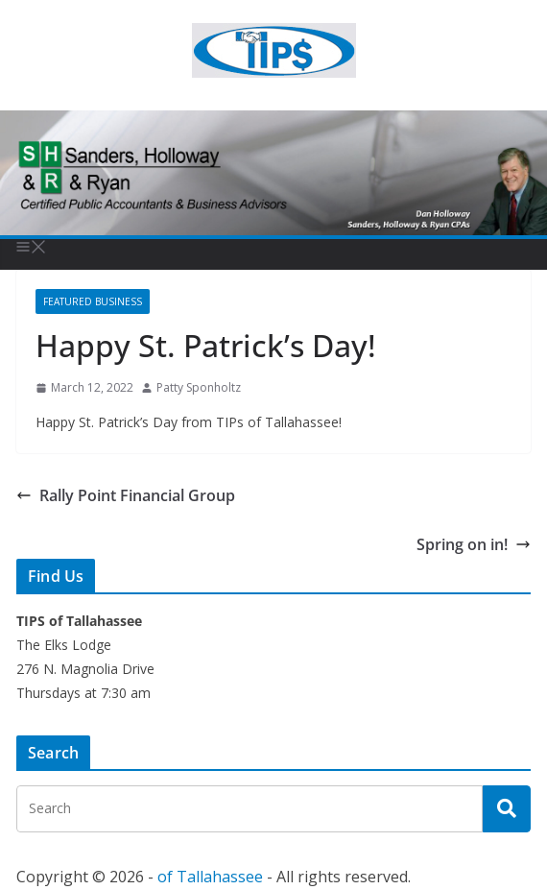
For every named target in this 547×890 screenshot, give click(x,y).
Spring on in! (473, 544)
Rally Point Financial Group (125, 495)
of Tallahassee (210, 876)
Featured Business (92, 301)
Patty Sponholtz (198, 387)
